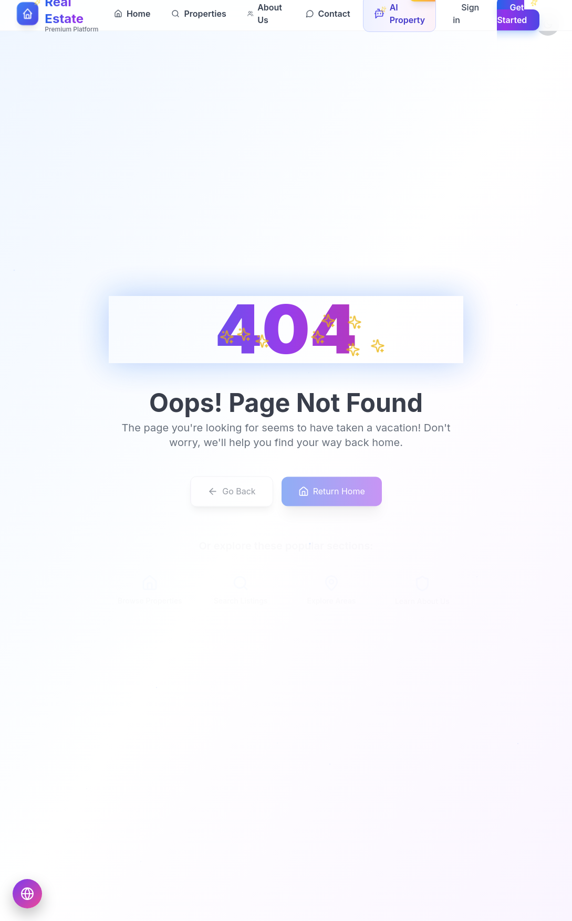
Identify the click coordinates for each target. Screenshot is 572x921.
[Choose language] (27, 893)
